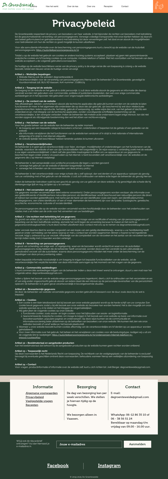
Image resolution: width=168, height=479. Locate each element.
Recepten (32, 404)
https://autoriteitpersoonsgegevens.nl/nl (57, 50)
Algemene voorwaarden (42, 393)
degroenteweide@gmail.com (135, 224)
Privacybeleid (35, 397)
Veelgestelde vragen (39, 401)
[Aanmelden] (137, 444)
